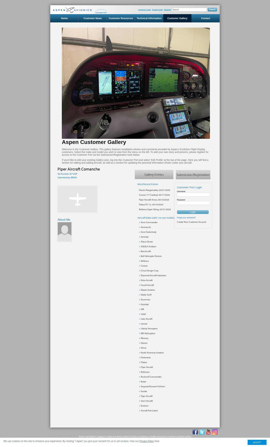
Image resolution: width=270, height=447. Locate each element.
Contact (205, 18)
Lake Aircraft (146, 318)
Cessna (144, 265)
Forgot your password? (186, 218)
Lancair (144, 323)
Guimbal (145, 304)
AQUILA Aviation (148, 246)
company (143, 436)
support (101, 436)
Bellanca (145, 260)
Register (167, 9)
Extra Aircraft (147, 280)
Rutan (143, 381)
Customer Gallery (177, 18)
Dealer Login (157, 9)
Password (181, 200)
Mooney (144, 338)
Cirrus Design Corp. (150, 270)
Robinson (145, 371)
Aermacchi (146, 227)
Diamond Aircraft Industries (153, 275)
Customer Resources (121, 18)
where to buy (130, 436)
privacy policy (184, 436)
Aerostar (145, 236)
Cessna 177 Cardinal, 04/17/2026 (154, 194)
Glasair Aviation (148, 289)
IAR (142, 309)
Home (64, 18)
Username (181, 191)
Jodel (143, 314)
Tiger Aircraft (147, 396)
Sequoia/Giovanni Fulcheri (153, 386)
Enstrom (144, 405)
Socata (144, 391)
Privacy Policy (146, 441)
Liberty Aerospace (149, 328)
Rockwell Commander (151, 376)
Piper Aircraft (147, 367)
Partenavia (145, 357)
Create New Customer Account (191, 221)
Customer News (93, 18)
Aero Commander (149, 222)
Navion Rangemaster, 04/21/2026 (154, 190)
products (91, 436)
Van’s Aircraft (147, 400)
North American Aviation (152, 352)
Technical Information (149, 18)
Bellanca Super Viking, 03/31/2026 (155, 209)
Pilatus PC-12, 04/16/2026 (151, 204)
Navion (144, 342)
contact (172, 436)
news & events (114, 436)
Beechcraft (146, 251)
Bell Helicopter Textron (151, 256)
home (82, 436)
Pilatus (144, 362)
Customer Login (144, 9)
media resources (158, 436)
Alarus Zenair (147, 241)
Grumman (145, 299)
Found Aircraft (147, 285)
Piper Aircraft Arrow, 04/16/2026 (154, 199)
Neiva (143, 347)
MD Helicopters (148, 333)
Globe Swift (146, 294)
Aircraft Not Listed (149, 410)
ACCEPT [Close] (257, 442)
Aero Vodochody (148, 231)
